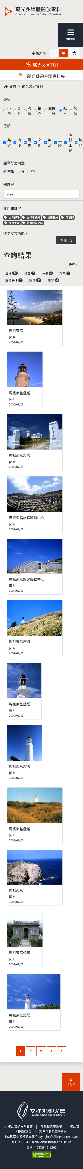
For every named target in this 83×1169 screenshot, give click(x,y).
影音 (19, 110)
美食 (9, 142)
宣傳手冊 (51, 110)
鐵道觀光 (51, 217)
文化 (39, 142)
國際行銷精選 (14, 163)
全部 (11, 273)
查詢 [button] (66, 240)
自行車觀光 (31, 217)
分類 (6, 125)
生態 (60, 142)
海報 (29, 110)
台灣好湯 (12, 217)
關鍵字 (8, 184)
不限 (9, 110)
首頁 (10, 86)
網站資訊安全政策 (20, 1126)
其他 (80, 142)
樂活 (50, 142)
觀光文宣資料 (32, 86)
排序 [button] (72, 264)
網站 (75, 110)
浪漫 (19, 142)
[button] (54, 53)
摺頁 (39, 110)
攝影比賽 (70, 142)
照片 (65, 110)
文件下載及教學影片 (53, 1131)
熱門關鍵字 (12, 208)
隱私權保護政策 (51, 1126)
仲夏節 (68, 217)
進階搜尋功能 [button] (14, 233)
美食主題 (12, 223)
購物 (29, 142)
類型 (6, 99)
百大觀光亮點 (32, 223)
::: (5, 1126)
